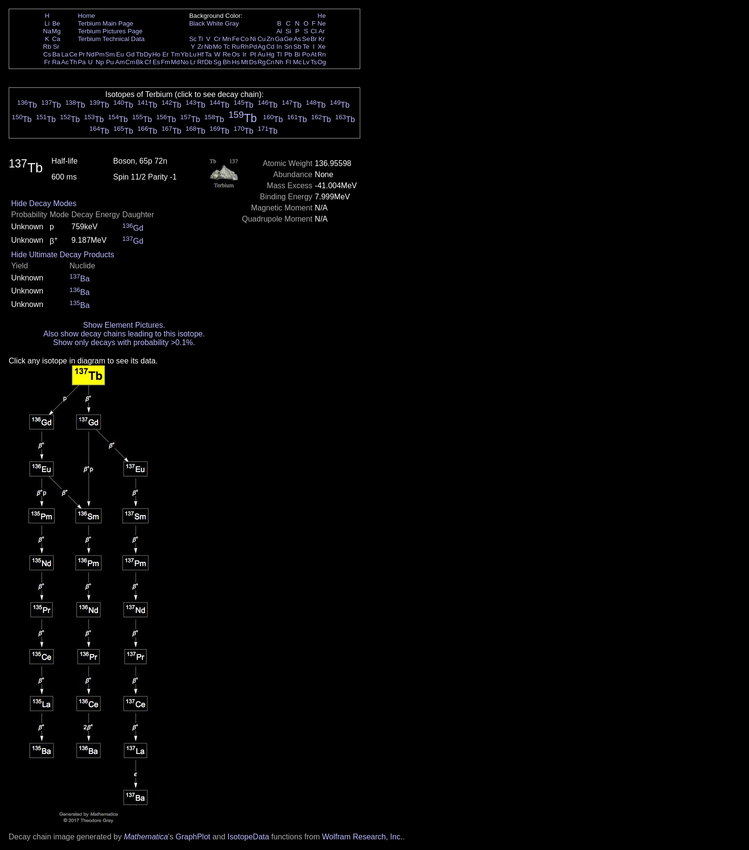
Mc (297, 62)
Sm (110, 54)
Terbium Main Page (105, 23)
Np (100, 62)
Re (227, 54)
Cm (131, 62)
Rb (47, 46)
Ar (321, 31)
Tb (139, 54)
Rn (322, 54)
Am (120, 62)
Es (156, 62)
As (297, 38)
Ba (56, 54)
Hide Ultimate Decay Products (62, 255)
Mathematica (146, 837)
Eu (120, 54)
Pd (253, 46)
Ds (253, 62)
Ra (56, 62)
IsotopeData (248, 837)
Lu (193, 54)
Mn (226, 38)
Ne (322, 23)
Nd (90, 54)
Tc (227, 46)
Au (261, 54)
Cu (261, 38)
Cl (314, 31)
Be (56, 23)
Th (73, 62)
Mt (244, 62)
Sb (297, 46)
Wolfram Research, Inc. (362, 837)
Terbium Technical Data (111, 38)
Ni (253, 38)
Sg (217, 62)
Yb (184, 54)
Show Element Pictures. (124, 325)
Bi (297, 54)
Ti (200, 38)
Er (165, 54)
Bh (226, 62)
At (314, 54)
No (185, 62)
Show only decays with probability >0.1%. (124, 342)
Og (321, 62)
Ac (65, 62)
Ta (208, 54)
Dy (148, 54)
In (279, 46)
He (322, 15)
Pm (100, 54)
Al (279, 31)
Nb (208, 46)
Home (86, 15)
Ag (261, 46)
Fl (288, 62)
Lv (306, 62)
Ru (236, 46)
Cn (270, 62)
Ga (279, 38)
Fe (236, 38)
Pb (288, 54)
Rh (244, 46)
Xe (321, 46)
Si (288, 31)
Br (314, 38)
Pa (81, 62)
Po (306, 54)
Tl (279, 54)
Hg (270, 54)
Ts (314, 62)
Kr (321, 38)
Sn (288, 46)
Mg (56, 31)
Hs (236, 62)
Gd (130, 54)
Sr (56, 46)
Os (236, 54)
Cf (147, 62)
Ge (288, 38)
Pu (109, 62)
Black (197, 23)
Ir (244, 54)
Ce (73, 54)
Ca (56, 38)
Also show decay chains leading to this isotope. (124, 334)
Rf (200, 62)
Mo (217, 46)
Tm (175, 54)
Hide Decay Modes (43, 203)
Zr (201, 46)
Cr (217, 38)
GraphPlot (192, 837)
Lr (193, 62)
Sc (193, 38)
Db (208, 62)
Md (175, 62)
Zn (270, 38)
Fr (47, 62)
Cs (47, 54)
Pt (253, 54)
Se (306, 38)
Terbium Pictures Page (110, 31)
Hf (200, 54)
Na (47, 31)
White (215, 23)
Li (46, 23)
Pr (82, 54)
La (65, 54)
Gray (232, 23)
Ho (156, 54)
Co (244, 38)
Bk (139, 62)
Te (306, 46)
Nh (279, 62)
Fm (165, 62)
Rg (261, 62)
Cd (270, 46)
